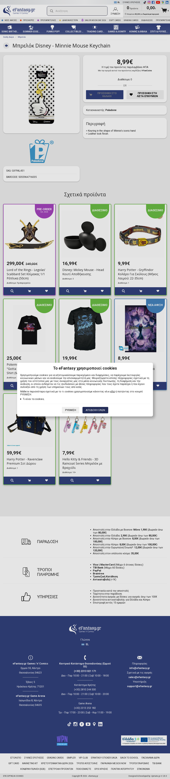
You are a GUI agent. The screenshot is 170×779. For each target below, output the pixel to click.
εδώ (112, 391)
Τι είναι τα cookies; (33, 399)
